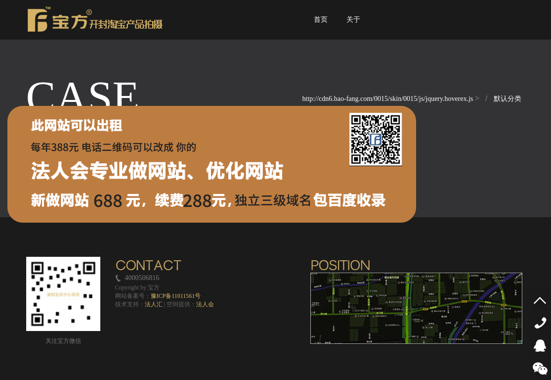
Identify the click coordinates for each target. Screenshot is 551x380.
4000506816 (542, 323)
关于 (353, 28)
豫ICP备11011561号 (176, 295)
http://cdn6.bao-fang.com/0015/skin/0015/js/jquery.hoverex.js (388, 98)
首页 (321, 28)
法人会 (205, 304)
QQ (542, 345)
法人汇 (154, 304)
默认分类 (507, 98)
